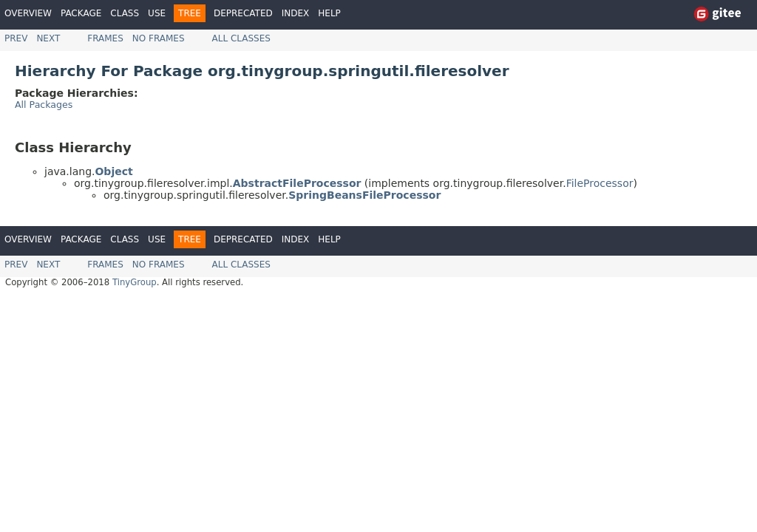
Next (48, 38)
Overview (28, 13)
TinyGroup (134, 282)
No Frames (158, 38)
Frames (105, 38)
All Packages (43, 104)
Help (329, 13)
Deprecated (243, 13)
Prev (15, 38)
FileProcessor (600, 183)
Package (81, 13)
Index (296, 13)
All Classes (241, 38)
